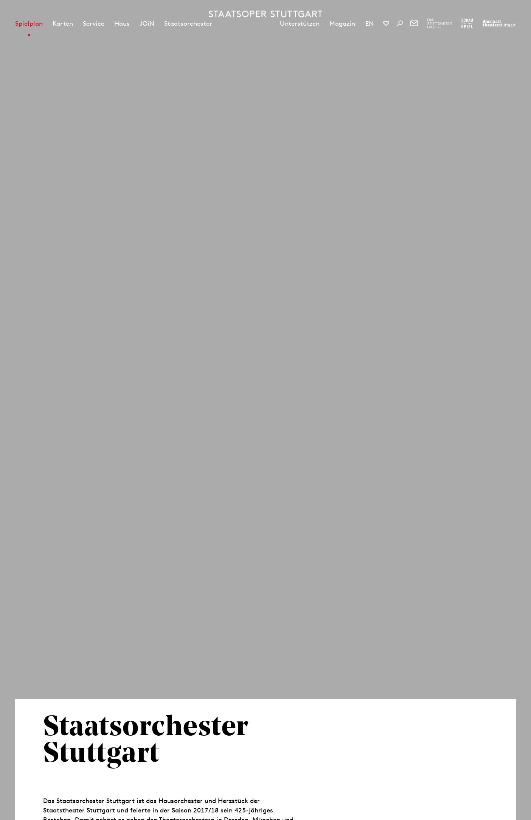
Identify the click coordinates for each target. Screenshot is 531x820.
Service (93, 23)
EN (369, 23)
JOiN (147, 23)
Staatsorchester (188, 23)
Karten (63, 23)
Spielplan (29, 23)
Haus (122, 23)
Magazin (342, 23)
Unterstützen (300, 23)
